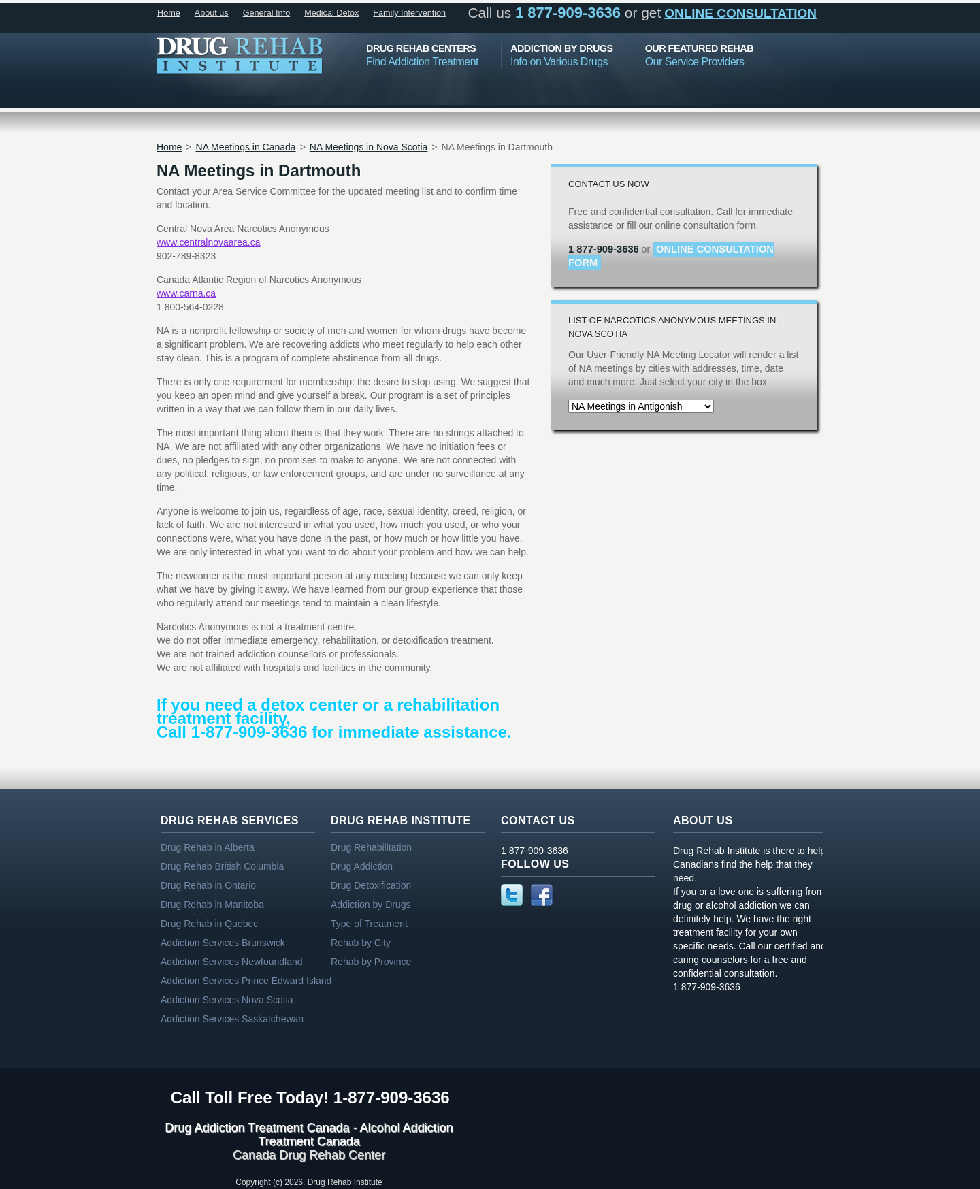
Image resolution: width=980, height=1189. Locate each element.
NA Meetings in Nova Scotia (369, 147)
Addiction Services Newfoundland (232, 961)
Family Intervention (409, 13)
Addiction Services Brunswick (223, 942)
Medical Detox (331, 13)
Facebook (542, 895)
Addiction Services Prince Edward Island (246, 980)
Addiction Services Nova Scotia (227, 999)
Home (168, 13)
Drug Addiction (362, 866)
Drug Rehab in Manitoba (212, 904)
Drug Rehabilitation (371, 847)
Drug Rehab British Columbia (222, 866)
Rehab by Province (371, 961)
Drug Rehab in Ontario (208, 885)
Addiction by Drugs (371, 904)
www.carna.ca (186, 293)
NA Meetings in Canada (246, 147)
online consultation (740, 13)
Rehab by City (361, 942)
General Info (267, 13)
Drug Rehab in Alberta (208, 847)
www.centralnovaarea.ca (209, 242)
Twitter (512, 895)
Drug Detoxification (371, 885)
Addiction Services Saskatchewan (232, 1018)
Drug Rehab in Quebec (209, 923)
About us (212, 13)
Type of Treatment (369, 923)
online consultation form (671, 256)
